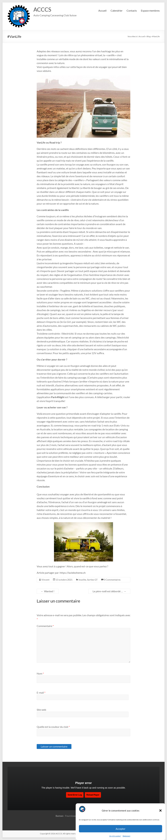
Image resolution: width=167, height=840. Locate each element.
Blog (149, 36)
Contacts (132, 10)
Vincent (45, 579)
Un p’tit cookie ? (115, 836)
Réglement (126, 836)
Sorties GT (92, 579)
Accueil (102, 10)
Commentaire (45, 625)
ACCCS (43, 9)
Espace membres (150, 10)
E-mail (41, 692)
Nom (40, 673)
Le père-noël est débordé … (109, 591)
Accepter (120, 828)
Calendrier (116, 10)
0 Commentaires (112, 579)
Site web (41, 709)
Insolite (82, 579)
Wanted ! (47, 591)
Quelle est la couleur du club (53, 726)
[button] (160, 810)
